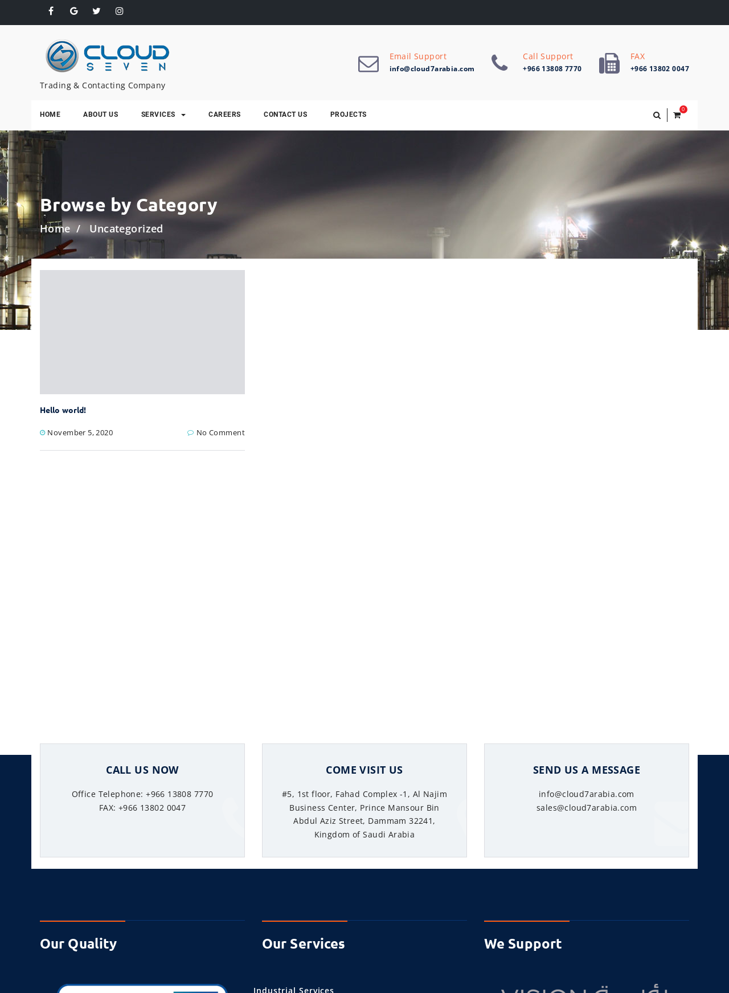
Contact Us (285, 114)
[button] (657, 115)
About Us (100, 114)
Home (50, 114)
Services (163, 114)
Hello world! (63, 409)
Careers (224, 114)
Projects (348, 114)
